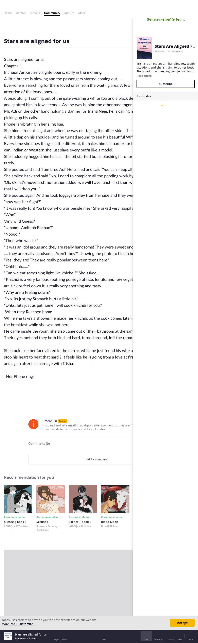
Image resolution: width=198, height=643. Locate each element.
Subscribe (166, 84)
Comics (21, 13)
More (83, 13)
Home (8, 13)
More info (8, 624)
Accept (182, 623)
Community (52, 13)
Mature (69, 13)
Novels (35, 13)
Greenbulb (49, 421)
